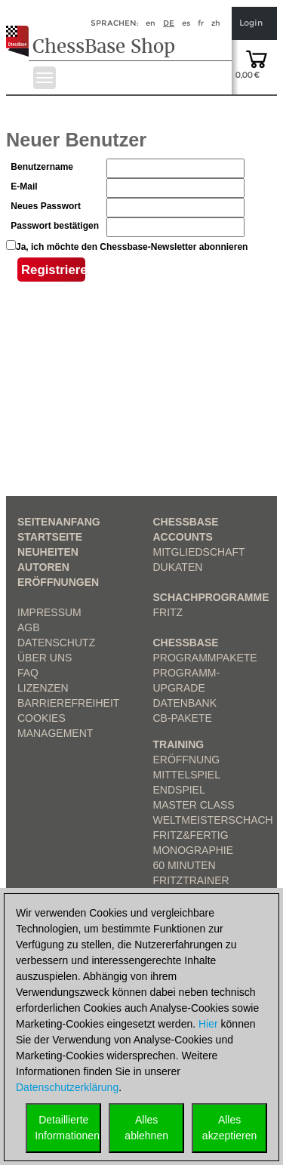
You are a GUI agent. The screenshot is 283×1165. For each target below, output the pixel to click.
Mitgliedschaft (199, 552)
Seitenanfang (58, 522)
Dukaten (178, 567)
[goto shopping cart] (256, 58)
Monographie (193, 850)
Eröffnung (186, 760)
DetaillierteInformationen (67, 1128)
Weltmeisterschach (213, 820)
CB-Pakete (182, 718)
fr (201, 23)
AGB (28, 627)
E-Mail (24, 186)
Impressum (49, 612)
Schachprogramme (211, 597)
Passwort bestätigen (55, 225)
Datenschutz (56, 642)
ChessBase (186, 642)
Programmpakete (205, 658)
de (168, 23)
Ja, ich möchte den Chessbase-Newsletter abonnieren (132, 247)
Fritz (168, 612)
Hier (208, 1024)
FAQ (27, 673)
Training (179, 744)
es (186, 23)
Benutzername (42, 166)
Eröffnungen (58, 582)
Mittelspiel (186, 775)
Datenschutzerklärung (67, 1087)
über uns (44, 658)
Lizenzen (43, 688)
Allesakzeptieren (229, 1128)
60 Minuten (184, 865)
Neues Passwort (46, 206)
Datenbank (185, 703)
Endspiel (179, 790)
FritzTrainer (191, 880)
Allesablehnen (146, 1128)
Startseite (49, 537)
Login (251, 23)
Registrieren (53, 272)
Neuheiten (47, 552)
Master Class (194, 805)
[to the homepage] (21, 29)
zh (215, 23)
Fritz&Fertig (191, 835)
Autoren (43, 567)
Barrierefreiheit (68, 703)
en (150, 23)
